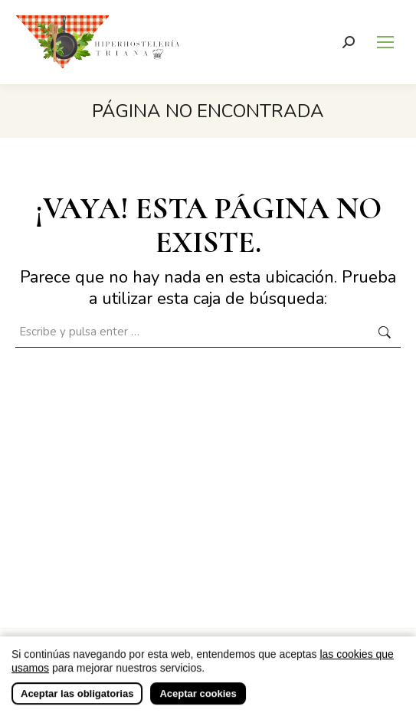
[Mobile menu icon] (385, 42)
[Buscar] (348, 42)
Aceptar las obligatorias (77, 704)
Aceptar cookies (197, 704)
